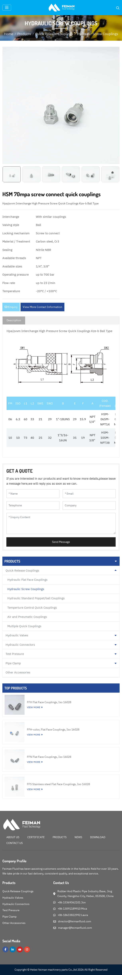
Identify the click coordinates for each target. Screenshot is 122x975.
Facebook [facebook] (5, 949)
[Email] (89, 493)
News (78, 837)
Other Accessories (18, 672)
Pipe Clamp (13, 663)
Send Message (61, 542)
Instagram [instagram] (27, 949)
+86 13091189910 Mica (72, 908)
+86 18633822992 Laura (73, 915)
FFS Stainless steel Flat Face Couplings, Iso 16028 (58, 784)
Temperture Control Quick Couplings (32, 607)
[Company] (89, 505)
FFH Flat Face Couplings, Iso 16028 (49, 702)
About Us (12, 837)
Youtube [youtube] (20, 949)
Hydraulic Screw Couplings (25, 589)
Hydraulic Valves (17, 635)
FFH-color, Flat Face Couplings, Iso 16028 (53, 729)
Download (97, 837)
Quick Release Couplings (22, 570)
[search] (118, 8)
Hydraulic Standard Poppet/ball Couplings (36, 598)
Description (14, 320)
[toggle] (6, 8)
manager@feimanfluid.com (75, 928)
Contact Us (14, 843)
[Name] (32, 493)
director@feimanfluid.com (74, 921)
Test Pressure (15, 654)
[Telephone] (32, 505)
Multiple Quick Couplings (24, 626)
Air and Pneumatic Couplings (27, 617)
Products (60, 837)
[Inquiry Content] (61, 523)
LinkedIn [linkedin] (13, 949)
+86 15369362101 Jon (72, 902)
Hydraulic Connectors (20, 645)
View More (33, 707)
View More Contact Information (42, 307)
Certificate (36, 837)
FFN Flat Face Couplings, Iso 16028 (49, 757)
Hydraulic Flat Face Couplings (27, 580)
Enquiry (11, 307)
